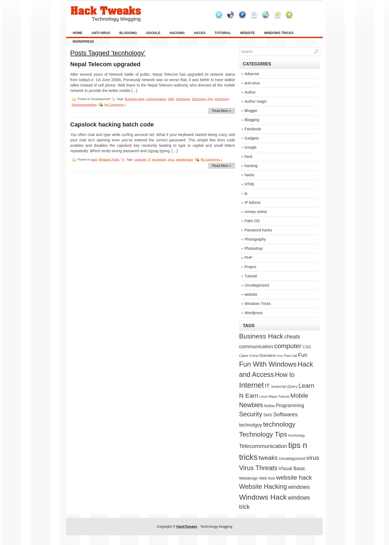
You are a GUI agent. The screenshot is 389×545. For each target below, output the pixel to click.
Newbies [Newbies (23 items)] (251, 404)
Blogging (128, 33)
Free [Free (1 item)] (280, 355)
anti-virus (101, 33)
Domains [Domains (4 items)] (267, 355)
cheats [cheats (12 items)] (292, 337)
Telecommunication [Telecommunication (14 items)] (263, 446)
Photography (255, 239)
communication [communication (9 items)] (256, 346)
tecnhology (221, 99)
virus (171, 159)
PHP (248, 257)
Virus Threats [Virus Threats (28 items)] (258, 467)
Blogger (250, 110)
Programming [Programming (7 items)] (290, 405)
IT (149, 159)
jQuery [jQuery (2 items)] (292, 386)
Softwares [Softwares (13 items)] (285, 414)
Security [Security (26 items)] (250, 414)
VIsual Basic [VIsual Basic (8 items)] (292, 468)
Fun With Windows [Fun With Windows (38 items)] (268, 364)
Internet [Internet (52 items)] (251, 385)
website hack (184, 159)
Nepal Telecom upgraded (105, 64)
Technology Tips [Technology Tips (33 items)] (263, 434)
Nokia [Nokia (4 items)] (269, 405)
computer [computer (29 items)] (287, 346)
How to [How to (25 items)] (285, 374)
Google (153, 33)
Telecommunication (84, 104)
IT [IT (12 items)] (267, 386)
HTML (249, 184)
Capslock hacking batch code (112, 124)
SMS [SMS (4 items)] (267, 415)
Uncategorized (256, 285)
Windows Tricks (278, 33)
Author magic (255, 101)
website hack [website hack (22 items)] (294, 477)
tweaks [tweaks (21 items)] (268, 457)
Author (250, 92)
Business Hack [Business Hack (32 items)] (261, 336)
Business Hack (135, 99)
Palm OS (252, 221)
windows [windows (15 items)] (299, 487)
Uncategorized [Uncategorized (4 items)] (292, 458)
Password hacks (258, 230)
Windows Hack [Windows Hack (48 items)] (263, 497)
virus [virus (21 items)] (312, 457)
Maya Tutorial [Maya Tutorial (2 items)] (279, 396)
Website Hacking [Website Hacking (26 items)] (263, 486)
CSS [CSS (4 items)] (307, 346)
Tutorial (222, 33)
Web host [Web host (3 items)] (267, 478)
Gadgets (251, 138)
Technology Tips (202, 99)
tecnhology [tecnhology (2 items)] (296, 435)
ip (245, 193)
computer (140, 159)
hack (94, 159)
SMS (171, 99)
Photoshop (253, 248)
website (247, 33)
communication (156, 99)
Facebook (252, 129)
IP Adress (252, 202)
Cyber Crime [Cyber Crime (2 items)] (248, 356)
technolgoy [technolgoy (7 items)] (250, 425)
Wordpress (83, 42)
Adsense (251, 74)
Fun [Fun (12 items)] (302, 355)
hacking (177, 33)
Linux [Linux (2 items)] (263, 396)
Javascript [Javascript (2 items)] (278, 386)
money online (255, 212)
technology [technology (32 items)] (279, 424)
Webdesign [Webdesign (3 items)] (248, 478)
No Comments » (115, 104)
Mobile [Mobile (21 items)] (299, 395)
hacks (200, 33)
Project (250, 267)
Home (77, 33)
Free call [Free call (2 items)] (290, 356)
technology (183, 99)
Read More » (221, 111)
